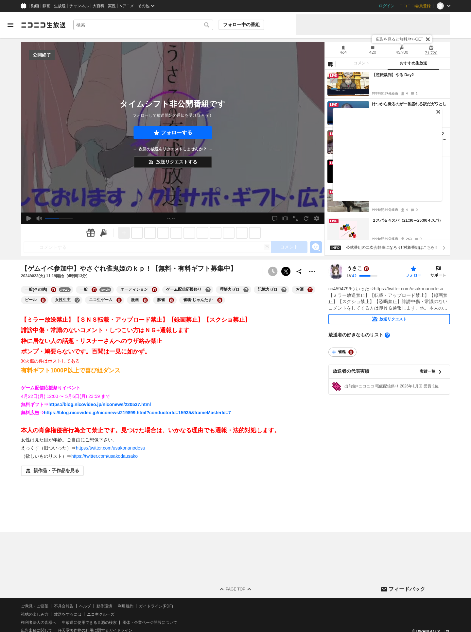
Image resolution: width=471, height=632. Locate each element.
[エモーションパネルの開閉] (316, 247)
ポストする (285, 271)
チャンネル (79, 6)
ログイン (386, 6)
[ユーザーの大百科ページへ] (366, 268)
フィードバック (407, 589)
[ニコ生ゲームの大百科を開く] (119, 300)
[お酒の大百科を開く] (310, 289)
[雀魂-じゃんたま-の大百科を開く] (219, 300)
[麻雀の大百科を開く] (171, 300)
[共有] (299, 271)
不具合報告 (64, 606)
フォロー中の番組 (241, 24)
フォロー (413, 275)
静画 (46, 6)
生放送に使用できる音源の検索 (89, 622)
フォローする (176, 132)
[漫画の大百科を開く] (145, 300)
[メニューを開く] (10, 24)
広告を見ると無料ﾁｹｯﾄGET (399, 39)
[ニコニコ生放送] (43, 25)
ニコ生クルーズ (100, 614)
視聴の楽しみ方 (34, 614)
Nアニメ (126, 6)
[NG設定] (330, 63)
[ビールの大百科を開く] (43, 300)
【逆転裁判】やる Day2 (393, 75)
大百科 (98, 6)
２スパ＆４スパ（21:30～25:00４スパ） (407, 220)
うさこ (354, 268)
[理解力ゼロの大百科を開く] (246, 289)
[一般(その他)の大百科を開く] (53, 289)
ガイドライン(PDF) (156, 606)
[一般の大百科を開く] (94, 289)
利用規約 (125, 606)
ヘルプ (85, 606)
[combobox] (143, 25)
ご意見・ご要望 (34, 606)
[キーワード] (143, 25)
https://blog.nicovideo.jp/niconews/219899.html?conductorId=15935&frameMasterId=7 (137, 412)
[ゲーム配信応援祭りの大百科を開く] (208, 289)
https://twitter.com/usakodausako (104, 456)
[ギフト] (90, 233)
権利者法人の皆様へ (38, 622)
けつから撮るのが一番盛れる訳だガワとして (409, 107)
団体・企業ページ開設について (149, 622)
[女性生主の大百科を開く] (77, 300)
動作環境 (104, 606)
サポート (438, 275)
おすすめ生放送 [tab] (413, 63)
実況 (112, 6)
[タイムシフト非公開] (272, 271)
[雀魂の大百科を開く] (351, 352)
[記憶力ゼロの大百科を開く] (284, 289)
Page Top (235, 589)
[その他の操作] (312, 271)
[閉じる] (428, 39)
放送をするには (67, 614)
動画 (35, 6)
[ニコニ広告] (104, 233)
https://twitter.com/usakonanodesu (110, 448)
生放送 (60, 6)
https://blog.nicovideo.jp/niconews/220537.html (99, 404)
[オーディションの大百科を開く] (154, 289)
